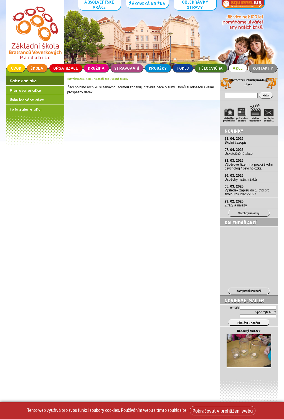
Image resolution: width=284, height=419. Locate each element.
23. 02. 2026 (250, 203)
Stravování (127, 68)
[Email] (258, 308)
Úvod (16, 68)
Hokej (183, 68)
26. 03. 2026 (250, 177)
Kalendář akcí (23, 80)
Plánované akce (25, 90)
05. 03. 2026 (250, 190)
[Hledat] (241, 95)
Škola (37, 68)
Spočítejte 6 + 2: (265, 312)
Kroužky (158, 68)
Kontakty (263, 68)
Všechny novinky (248, 213)
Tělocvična (211, 68)
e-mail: (234, 307)
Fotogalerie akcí (25, 109)
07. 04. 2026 (250, 152)
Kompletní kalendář (249, 291)
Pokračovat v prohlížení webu (222, 411)
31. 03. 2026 (250, 164)
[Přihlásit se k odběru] (248, 322)
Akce (238, 68)
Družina (96, 68)
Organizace (65, 68)
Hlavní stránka (75, 78)
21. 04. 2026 (250, 140)
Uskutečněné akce (27, 99)
